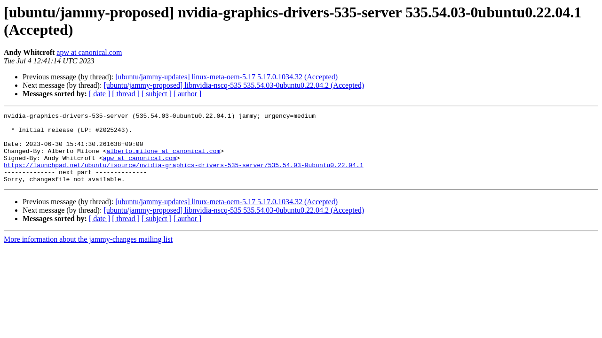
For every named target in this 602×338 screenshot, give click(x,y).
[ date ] (99, 94)
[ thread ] (126, 94)
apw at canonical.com (89, 52)
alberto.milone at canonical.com (163, 159)
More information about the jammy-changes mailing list (88, 253)
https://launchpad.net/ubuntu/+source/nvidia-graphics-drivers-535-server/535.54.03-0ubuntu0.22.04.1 (183, 176)
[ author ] (188, 94)
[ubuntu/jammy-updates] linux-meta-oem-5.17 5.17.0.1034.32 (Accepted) (226, 77)
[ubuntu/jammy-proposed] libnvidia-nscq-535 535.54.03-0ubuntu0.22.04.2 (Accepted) (233, 85)
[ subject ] (157, 94)
